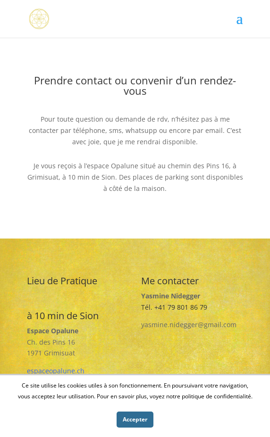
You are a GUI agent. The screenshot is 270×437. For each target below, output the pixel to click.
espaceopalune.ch (55, 370)
